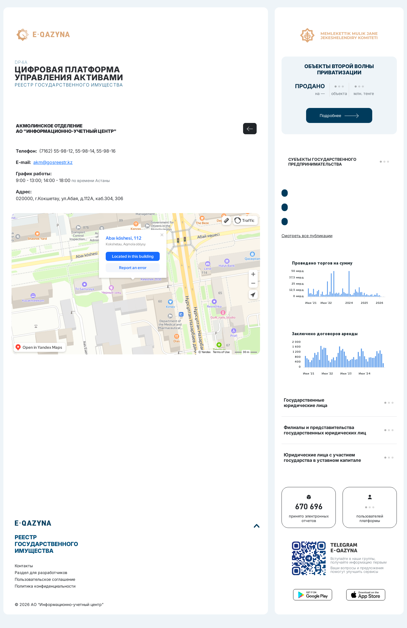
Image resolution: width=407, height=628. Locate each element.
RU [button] (80, 35)
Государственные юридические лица (305, 402)
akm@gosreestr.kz (53, 162)
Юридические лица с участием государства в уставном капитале (322, 457)
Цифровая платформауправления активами (69, 73)
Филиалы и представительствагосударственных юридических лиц (325, 430)
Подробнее (339, 115)
